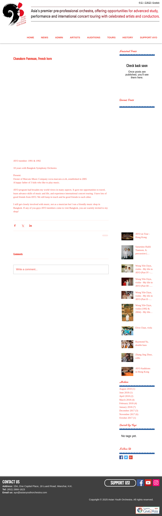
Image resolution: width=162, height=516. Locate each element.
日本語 (148, 2)
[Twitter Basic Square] (126, 457)
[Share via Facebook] (14, 225)
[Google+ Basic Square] (131, 457)
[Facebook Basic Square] (121, 457)
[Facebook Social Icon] (140, 482)
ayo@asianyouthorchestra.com (30, 492)
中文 (141, 2)
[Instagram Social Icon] (156, 482)
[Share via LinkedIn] (30, 225)
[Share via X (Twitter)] (22, 225)
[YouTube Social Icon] (148, 482)
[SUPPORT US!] (120, 483)
